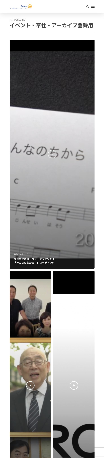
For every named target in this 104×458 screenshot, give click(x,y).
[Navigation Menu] (93, 6)
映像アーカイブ (21, 254)
